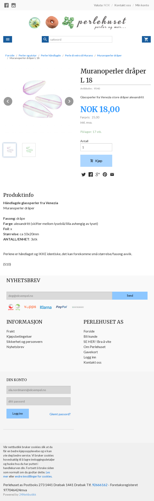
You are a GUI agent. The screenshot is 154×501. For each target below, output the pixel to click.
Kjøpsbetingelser (19, 336)
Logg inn (90, 357)
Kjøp (96, 161)
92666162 (99, 485)
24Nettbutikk (27, 494)
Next (73, 100)
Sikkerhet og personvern (24, 341)
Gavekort (91, 352)
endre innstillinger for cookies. (33, 476)
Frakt (10, 331)
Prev (12, 100)
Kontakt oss (92, 362)
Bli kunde (90, 336)
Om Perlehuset (95, 347)
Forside (9, 55)
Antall (84, 141)
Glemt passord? (60, 414)
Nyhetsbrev (15, 347)
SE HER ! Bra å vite (97, 341)
